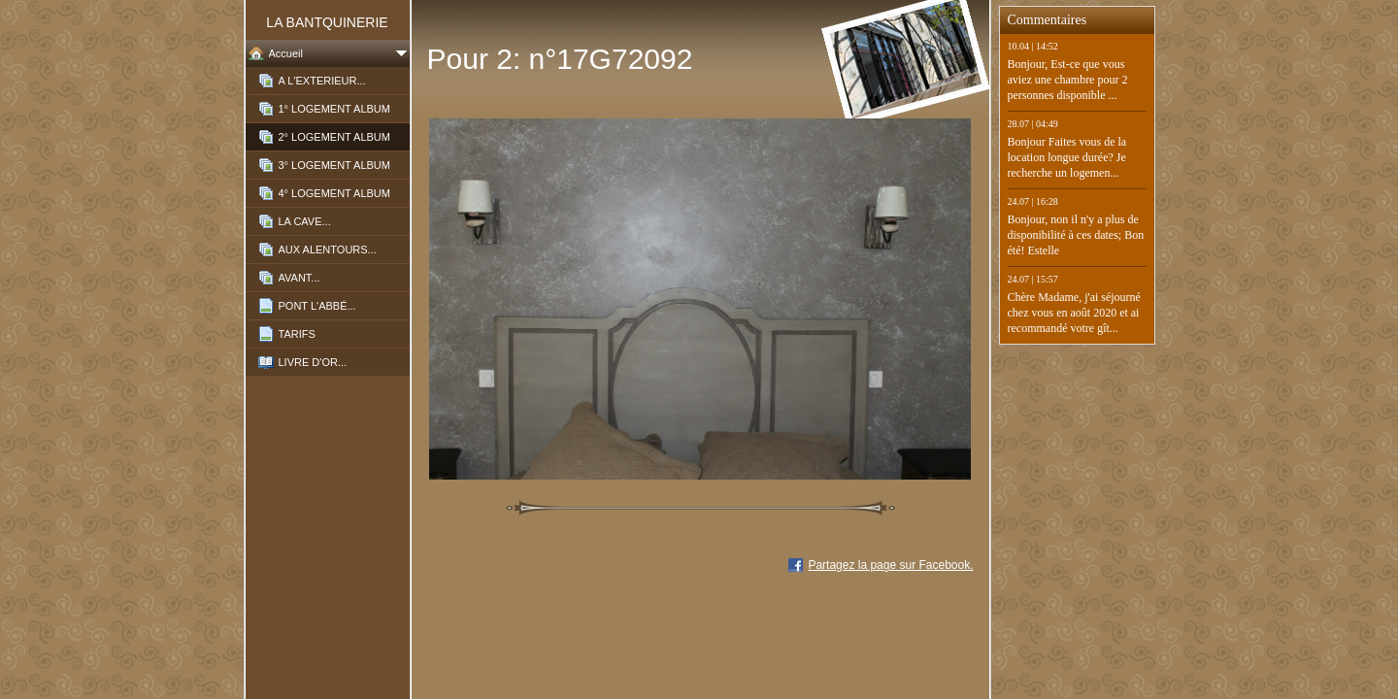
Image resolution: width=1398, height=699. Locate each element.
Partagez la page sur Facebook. (890, 565)
